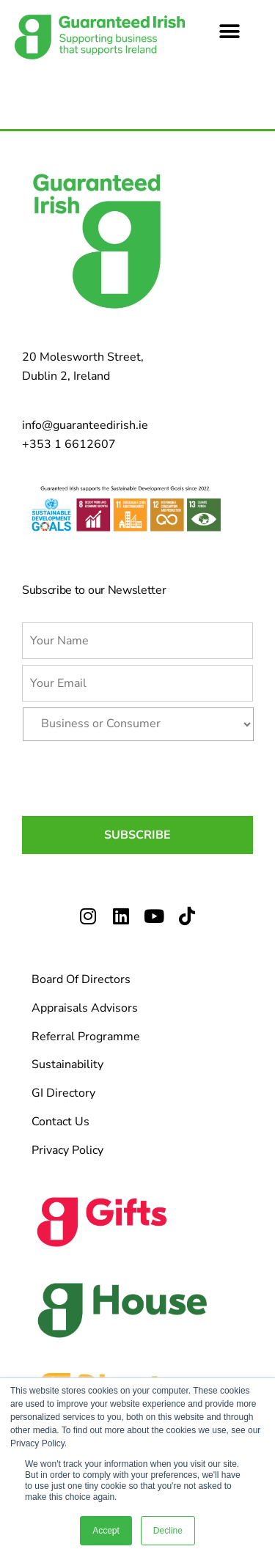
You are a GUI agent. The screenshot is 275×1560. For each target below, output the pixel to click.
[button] (229, 31)
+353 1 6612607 (69, 444)
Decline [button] (168, 1531)
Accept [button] (106, 1531)
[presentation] (133, 775)
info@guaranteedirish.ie (85, 425)
